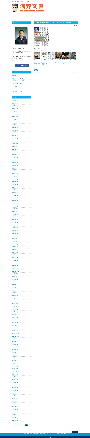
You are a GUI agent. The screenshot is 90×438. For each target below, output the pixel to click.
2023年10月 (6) (15, 179)
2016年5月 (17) (15, 417)
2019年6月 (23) (15, 320)
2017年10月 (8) (15, 371)
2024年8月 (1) (15, 154)
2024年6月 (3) (15, 160)
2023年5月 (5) (15, 192)
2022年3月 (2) (15, 230)
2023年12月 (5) (15, 176)
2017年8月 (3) (15, 376)
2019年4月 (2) (15, 322)
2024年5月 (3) (15, 162)
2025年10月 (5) (15, 116)
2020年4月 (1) (15, 292)
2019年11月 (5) (15, 306)
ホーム (20, 433)
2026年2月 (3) (15, 105)
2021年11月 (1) (15, 241)
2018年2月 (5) (15, 360)
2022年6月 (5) (15, 222)
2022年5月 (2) (15, 225)
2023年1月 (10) (15, 203)
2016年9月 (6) (15, 406)
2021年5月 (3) (15, 257)
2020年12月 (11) (15, 271)
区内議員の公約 (15, 86)
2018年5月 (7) (15, 352)
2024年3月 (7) (15, 168)
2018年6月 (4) (15, 349)
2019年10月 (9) (15, 309)
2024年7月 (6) (15, 157)
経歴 (25, 433)
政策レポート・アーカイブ (17, 78)
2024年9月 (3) (15, 151)
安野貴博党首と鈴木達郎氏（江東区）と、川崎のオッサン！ (65, 61)
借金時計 (14, 75)
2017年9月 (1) (15, 374)
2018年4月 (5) (15, 355)
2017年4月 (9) (15, 387)
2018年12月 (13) (15, 333)
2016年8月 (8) (15, 409)
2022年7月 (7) (15, 219)
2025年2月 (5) (15, 138)
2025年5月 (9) (15, 130)
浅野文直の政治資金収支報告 (18, 80)
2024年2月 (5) (15, 170)
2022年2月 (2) (15, 233)
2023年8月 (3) (15, 184)
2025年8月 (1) (15, 122)
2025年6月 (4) (15, 127)
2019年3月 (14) (15, 325)
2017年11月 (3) (15, 368)
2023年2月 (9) (15, 200)
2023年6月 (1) (15, 189)
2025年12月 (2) (15, 111)
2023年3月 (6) (15, 198)
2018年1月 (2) (15, 363)
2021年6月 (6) (15, 254)
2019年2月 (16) (15, 328)
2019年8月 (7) (15, 314)
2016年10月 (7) (15, 403)
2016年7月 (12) (15, 412)
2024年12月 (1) (15, 143)
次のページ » (75, 72)
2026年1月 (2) (15, 108)
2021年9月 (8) (15, 246)
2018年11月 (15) (15, 336)
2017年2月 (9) (15, 393)
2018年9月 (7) (15, 341)
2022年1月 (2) (15, 235)
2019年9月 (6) (15, 311)
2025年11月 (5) (15, 113)
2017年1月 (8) (15, 395)
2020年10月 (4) (15, 276)
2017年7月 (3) (15, 379)
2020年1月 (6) (15, 300)
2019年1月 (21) (15, 330)
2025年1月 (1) (15, 141)
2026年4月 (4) (15, 100)
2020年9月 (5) (15, 279)
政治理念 (30, 433)
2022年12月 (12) (15, 206)
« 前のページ (36, 72)
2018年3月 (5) (15, 357)
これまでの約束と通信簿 (17, 83)
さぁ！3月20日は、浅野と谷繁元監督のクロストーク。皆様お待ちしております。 (44, 62)
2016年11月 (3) (15, 401)
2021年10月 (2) (15, 244)
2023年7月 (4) (15, 187)
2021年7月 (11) (15, 252)
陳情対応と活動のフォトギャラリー (48, 433)
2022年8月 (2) (15, 216)
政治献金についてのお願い (17, 91)
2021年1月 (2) (15, 268)
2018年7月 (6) (15, 347)
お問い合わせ (68, 433)
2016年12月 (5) (15, 398)
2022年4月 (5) (15, 227)
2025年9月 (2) (15, 119)
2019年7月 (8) (15, 317)
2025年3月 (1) (15, 135)
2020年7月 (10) (15, 284)
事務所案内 (60, 433)
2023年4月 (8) (15, 195)
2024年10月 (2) (15, 149)
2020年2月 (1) (15, 298)
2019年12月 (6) (15, 303)
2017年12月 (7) (15, 366)
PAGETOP (75, 431)
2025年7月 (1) (15, 124)
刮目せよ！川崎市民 (51, 60)
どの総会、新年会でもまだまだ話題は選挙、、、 (58, 61)
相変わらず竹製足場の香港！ (72, 60)
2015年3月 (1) (15, 420)
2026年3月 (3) (15, 103)
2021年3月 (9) (15, 263)
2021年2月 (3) (15, 265)
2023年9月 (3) (15, 181)
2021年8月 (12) (15, 249)
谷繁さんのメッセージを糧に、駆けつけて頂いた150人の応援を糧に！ (37, 61)
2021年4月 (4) (15, 260)
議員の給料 (14, 88)
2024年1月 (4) (15, 173)
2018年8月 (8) (15, 344)
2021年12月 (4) (15, 238)
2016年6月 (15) (15, 414)
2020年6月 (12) (15, 287)
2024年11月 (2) (15, 146)
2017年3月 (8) (15, 390)
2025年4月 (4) (15, 132)
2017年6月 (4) (15, 382)
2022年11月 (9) (15, 208)
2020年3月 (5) (15, 295)
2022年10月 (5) (15, 211)
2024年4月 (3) (15, 165)
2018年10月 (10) (15, 338)
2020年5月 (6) (15, 290)
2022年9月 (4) (15, 214)
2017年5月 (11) (15, 385)
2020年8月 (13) (15, 282)
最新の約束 (36, 433)
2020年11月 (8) (15, 273)
